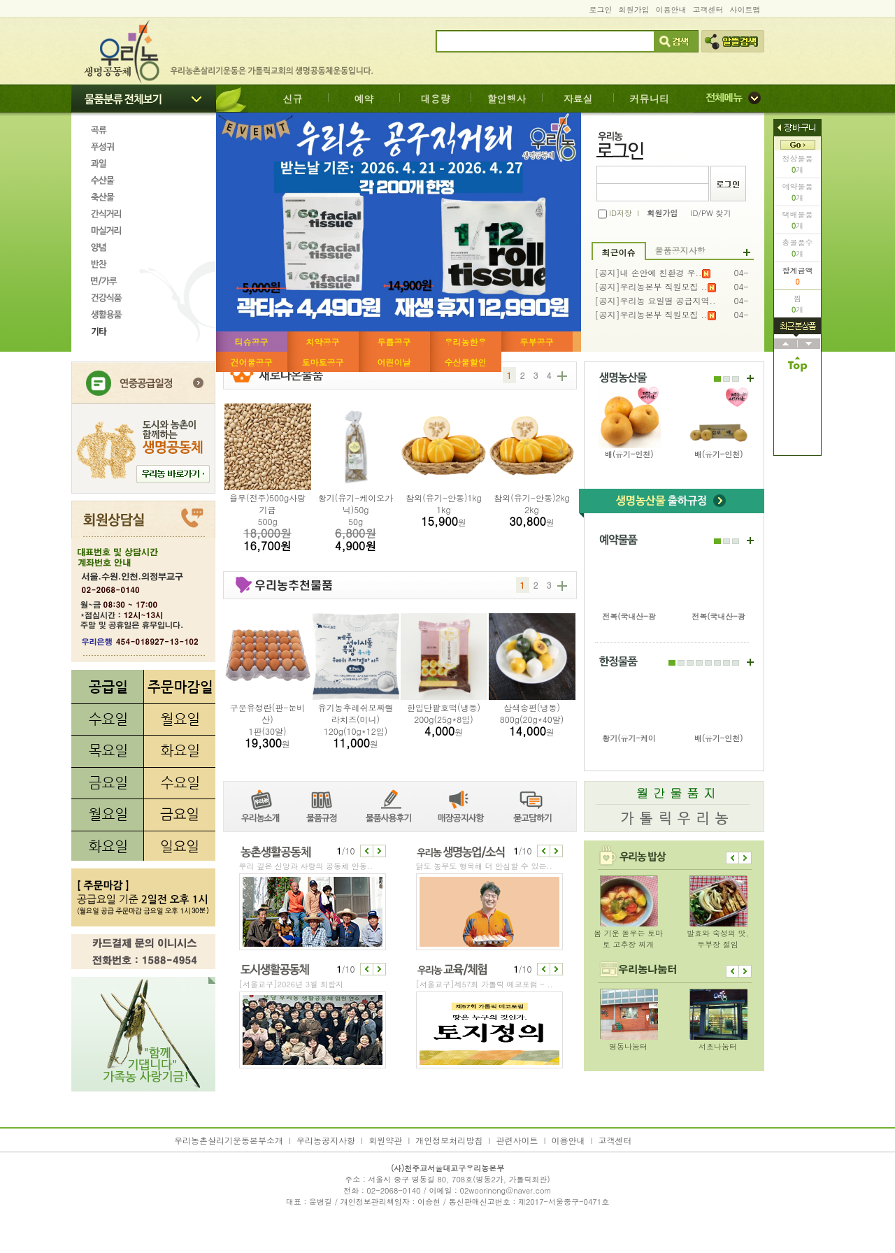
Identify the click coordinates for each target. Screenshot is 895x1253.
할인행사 (507, 99)
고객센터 (708, 9)
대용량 (435, 99)
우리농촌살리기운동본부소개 (228, 1140)
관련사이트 (517, 1140)
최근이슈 (619, 252)
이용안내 (671, 9)
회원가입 (634, 9)
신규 (293, 99)
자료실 (578, 99)
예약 (364, 99)
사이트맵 (745, 9)
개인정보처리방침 (448, 1140)
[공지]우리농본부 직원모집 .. (655, 286)
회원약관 (385, 1140)
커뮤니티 (649, 99)
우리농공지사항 (325, 1140)
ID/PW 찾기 (711, 213)
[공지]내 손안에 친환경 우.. (652, 272)
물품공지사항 (680, 250)
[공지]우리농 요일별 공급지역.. (655, 300)
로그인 (601, 9)
